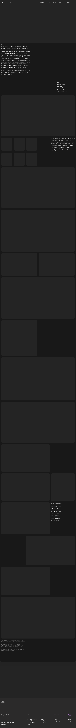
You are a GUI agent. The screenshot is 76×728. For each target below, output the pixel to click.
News (54, 2)
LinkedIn (70, 719)
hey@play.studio (58, 721)
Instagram (70, 721)
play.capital (57, 714)
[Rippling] (38, 679)
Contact (69, 2)
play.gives (70, 714)
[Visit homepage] (3, 702)
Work (42, 2)
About (48, 2)
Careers (61, 2)
